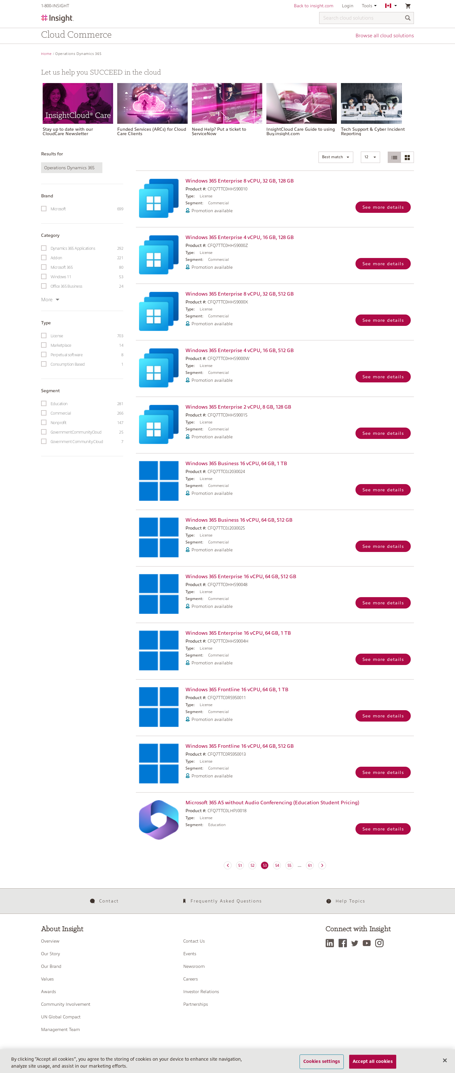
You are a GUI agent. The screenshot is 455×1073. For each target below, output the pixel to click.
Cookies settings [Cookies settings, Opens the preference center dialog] (321, 1066)
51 (240, 865)
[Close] (445, 1065)
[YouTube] (368, 943)
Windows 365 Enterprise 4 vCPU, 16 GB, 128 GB (239, 237)
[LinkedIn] (331, 943)
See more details (383, 207)
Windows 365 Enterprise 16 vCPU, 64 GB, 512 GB (240, 576)
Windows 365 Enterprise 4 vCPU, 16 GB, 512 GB (239, 350)
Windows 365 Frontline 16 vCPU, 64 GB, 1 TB (236, 689)
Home (46, 54)
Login (347, 5)
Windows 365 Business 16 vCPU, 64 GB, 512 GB (239, 520)
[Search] (408, 18)
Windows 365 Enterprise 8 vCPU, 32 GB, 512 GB (239, 294)
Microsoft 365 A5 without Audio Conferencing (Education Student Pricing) (272, 802)
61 (310, 865)
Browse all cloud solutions (384, 36)
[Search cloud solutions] (366, 18)
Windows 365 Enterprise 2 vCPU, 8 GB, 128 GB (238, 407)
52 (252, 865)
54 (277, 865)
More (50, 300)
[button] (335, 157)
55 (289, 865)
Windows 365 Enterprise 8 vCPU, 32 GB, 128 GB (239, 180)
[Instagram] (381, 943)
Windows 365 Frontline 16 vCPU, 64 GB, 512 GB (239, 746)
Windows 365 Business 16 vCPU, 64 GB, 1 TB (236, 463)
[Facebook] (344, 943)
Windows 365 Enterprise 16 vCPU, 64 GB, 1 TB (238, 633)
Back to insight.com (313, 5)
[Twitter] (356, 943)
